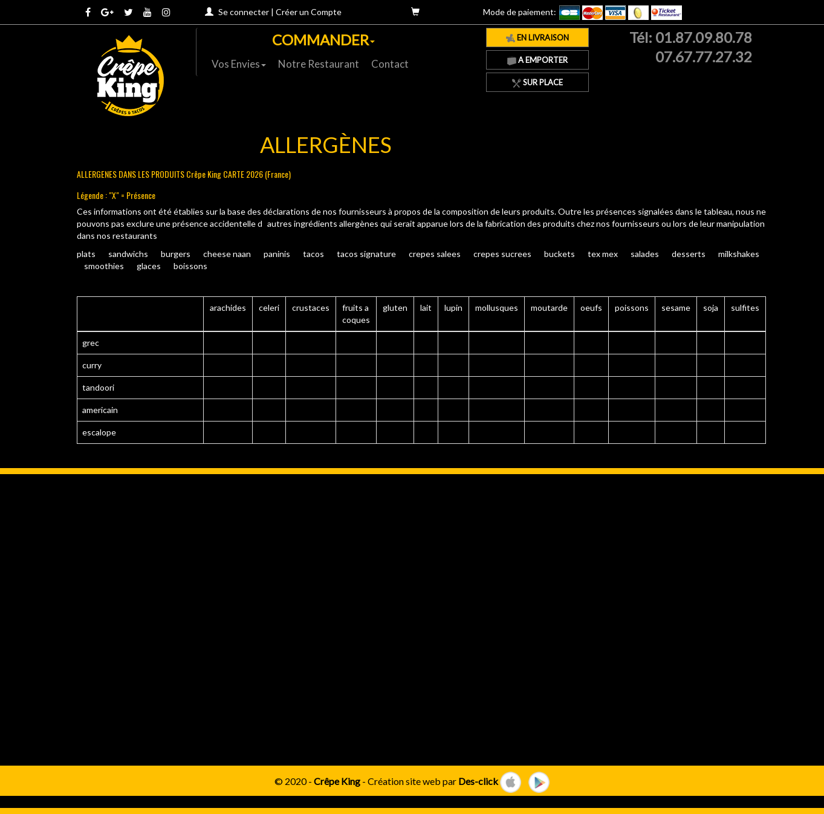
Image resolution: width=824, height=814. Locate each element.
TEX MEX (603, 254)
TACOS (313, 254)
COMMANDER (323, 39)
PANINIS (277, 254)
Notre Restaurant (318, 63)
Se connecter (243, 12)
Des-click (478, 780)
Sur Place (537, 82)
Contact (390, 63)
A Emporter (537, 60)
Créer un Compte (309, 12)
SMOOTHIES (104, 266)
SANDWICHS (128, 254)
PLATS (86, 254)
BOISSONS (190, 266)
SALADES (645, 254)
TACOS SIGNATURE (366, 254)
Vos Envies (239, 63)
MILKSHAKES (738, 254)
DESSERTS (689, 254)
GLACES (149, 266)
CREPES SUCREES (502, 254)
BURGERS (175, 254)
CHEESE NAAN (227, 254)
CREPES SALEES (435, 254)
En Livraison (537, 37)
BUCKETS (559, 254)
